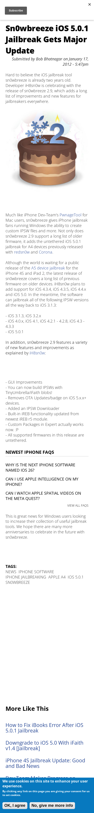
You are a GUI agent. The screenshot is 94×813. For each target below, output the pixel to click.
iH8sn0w (37, 353)
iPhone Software (36, 571)
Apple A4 (57, 577)
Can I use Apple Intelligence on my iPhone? (42, 481)
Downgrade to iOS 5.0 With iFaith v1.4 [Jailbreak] (44, 745)
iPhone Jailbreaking (26, 577)
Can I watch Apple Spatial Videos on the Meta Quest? (43, 495)
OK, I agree (14, 805)
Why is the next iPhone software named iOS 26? (40, 467)
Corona (45, 252)
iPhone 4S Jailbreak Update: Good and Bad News (45, 763)
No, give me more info (52, 805)
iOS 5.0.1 (76, 577)
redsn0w (22, 252)
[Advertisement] (47, 645)
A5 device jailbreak (48, 268)
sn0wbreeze (18, 582)
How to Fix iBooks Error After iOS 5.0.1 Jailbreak (44, 728)
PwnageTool (70, 214)
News (11, 571)
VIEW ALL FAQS (77, 505)
